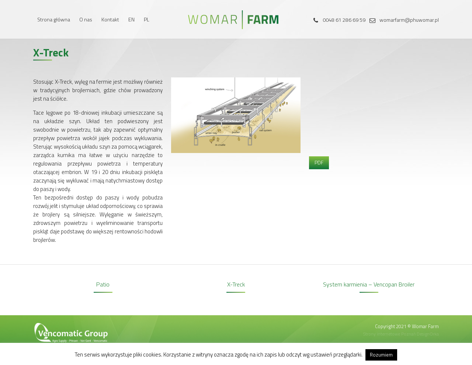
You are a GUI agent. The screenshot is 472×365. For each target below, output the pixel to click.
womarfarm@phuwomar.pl (403, 20)
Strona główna (53, 19)
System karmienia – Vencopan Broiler (368, 284)
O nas (85, 19)
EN (131, 19)
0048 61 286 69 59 (337, 20)
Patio (103, 284)
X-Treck (236, 284)
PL (146, 19)
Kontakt (110, 19)
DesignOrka (428, 333)
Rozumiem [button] (381, 354)
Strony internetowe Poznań (389, 333)
